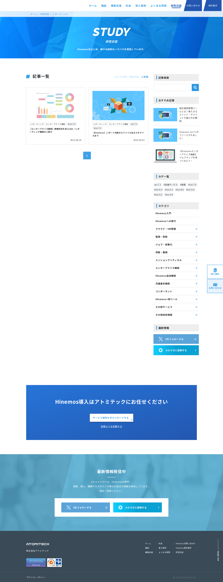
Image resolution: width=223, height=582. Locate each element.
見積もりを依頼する (111, 426)
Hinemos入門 (163, 213)
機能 (104, 5)
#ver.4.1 (158, 194)
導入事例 (140, 5)
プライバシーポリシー (36, 577)
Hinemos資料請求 (184, 547)
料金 (128, 5)
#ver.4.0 (169, 194)
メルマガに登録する (173, 350)
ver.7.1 (157, 184)
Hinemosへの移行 (166, 221)
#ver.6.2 (158, 189)
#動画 (183, 184)
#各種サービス (171, 184)
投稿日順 (134, 76)
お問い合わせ (193, 5)
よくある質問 (158, 5)
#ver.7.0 (192, 184)
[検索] (195, 87)
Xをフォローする (171, 339)
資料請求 (212, 5)
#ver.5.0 (190, 189)
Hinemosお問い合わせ (185, 543)
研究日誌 (176, 5)
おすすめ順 (121, 76)
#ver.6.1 (169, 189)
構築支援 (116, 5)
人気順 (144, 76)
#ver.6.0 (180, 189)
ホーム (93, 5)
